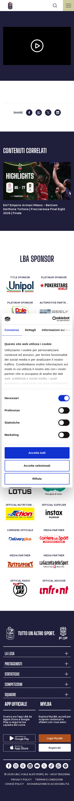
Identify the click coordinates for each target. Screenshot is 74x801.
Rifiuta (37, 478)
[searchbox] (37, 5)
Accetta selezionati (37, 465)
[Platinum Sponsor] (54, 286)
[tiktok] (51, 766)
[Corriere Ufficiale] (20, 539)
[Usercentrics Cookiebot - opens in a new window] (52, 319)
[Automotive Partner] (54, 312)
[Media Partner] (54, 539)
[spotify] (65, 766)
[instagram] (16, 766)
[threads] (23, 766)
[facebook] (29, 112)
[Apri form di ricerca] (55, 5)
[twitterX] (44, 766)
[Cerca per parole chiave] (37, 5)
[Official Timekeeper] (20, 488)
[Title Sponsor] (20, 286)
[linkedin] (57, 112)
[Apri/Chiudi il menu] (68, 5)
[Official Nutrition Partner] (20, 514)
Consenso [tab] (12, 330)
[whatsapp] (39, 112)
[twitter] (48, 112)
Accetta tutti (37, 452)
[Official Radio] (20, 590)
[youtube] (37, 766)
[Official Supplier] (54, 514)
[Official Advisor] (54, 590)
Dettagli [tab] (30, 330)
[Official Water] (54, 488)
